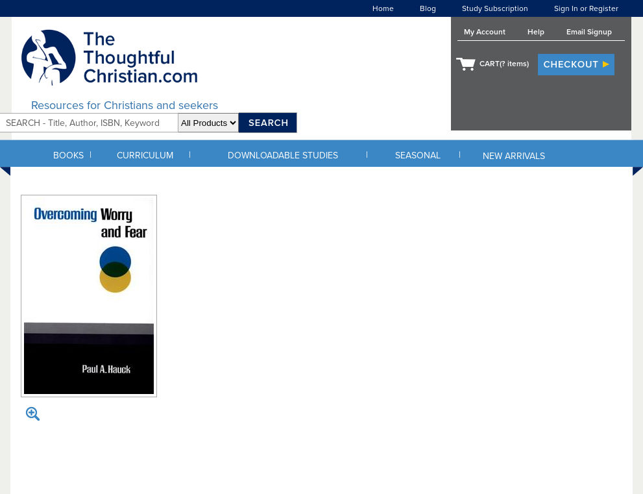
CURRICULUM (145, 155)
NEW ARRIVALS (514, 156)
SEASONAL (418, 155)
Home (383, 8)
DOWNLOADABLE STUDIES (283, 155)
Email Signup (589, 31)
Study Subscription (495, 8)
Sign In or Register (586, 8)
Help (536, 31)
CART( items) (504, 63)
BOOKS (68, 155)
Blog (428, 8)
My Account (484, 31)
